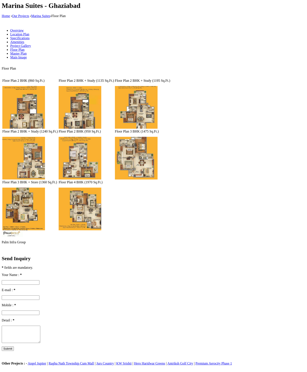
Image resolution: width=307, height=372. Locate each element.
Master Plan (18, 53)
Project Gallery (20, 46)
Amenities (17, 42)
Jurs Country (105, 366)
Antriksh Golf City (180, 366)
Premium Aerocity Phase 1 (213, 366)
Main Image (18, 57)
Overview (17, 30)
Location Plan (19, 34)
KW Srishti (124, 366)
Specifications (20, 38)
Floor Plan (17, 49)
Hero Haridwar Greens (149, 366)
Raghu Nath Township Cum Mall (71, 366)
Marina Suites (40, 16)
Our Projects (20, 16)
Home (6, 16)
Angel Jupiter (37, 366)
